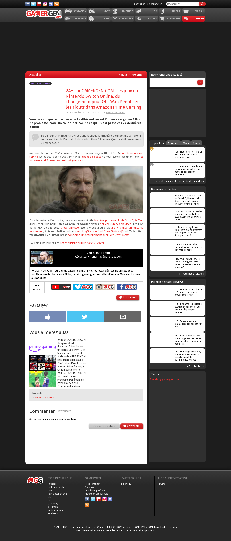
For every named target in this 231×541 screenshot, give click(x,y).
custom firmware (56, 510)
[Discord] (51, 4)
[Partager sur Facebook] (47, 317)
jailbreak (52, 483)
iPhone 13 (126, 483)
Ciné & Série (126, 18)
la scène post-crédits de (118, 220)
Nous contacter (92, 483)
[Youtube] (39, 4)
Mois (186, 143)
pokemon (53, 506)
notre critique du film (82, 243)
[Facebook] (27, 4)
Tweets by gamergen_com (164, 379)
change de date (91, 156)
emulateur (53, 513)
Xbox (107, 11)
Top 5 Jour (157, 143)
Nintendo (127, 11)
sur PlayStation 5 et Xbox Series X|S (100, 231)
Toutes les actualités (192, 273)
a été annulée (69, 227)
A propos (89, 487)
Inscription (139, 3)
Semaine (173, 143)
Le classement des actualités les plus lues (181, 181)
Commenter (129, 297)
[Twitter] (33, 4)
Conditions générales (95, 490)
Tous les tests (196, 366)
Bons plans (173, 18)
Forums (161, 483)
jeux (50, 490)
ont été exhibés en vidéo (115, 224)
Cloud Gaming (77, 18)
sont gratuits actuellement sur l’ (98, 235)
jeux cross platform (57, 493)
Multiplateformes (40, 83)
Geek (107, 18)
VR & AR (199, 11)
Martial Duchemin (115, 112)
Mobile (176, 11)
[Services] (56, 4)
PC (155, 11)
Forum (200, 18)
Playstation (78, 11)
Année (197, 143)
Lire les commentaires (104, 426)
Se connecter (154, 3)
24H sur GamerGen (44, 397)
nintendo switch (56, 487)
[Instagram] (45, 4)
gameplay (53, 503)
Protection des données (96, 493)
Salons (152, 18)
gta (49, 497)
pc (49, 500)
